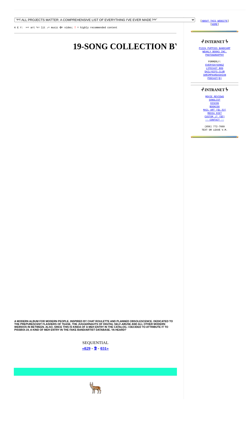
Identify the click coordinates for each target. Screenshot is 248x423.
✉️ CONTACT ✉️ (214, 120)
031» (104, 348)
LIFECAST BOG (214, 68)
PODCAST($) (214, 78)
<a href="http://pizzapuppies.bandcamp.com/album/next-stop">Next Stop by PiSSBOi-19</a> (94, 186)
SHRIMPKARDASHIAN (214, 75)
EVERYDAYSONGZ (214, 65)
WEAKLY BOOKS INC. (214, 52)
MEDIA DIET (214, 113)
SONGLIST (214, 100)
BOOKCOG (215, 106)
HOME (214, 24)
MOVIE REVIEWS (214, 96)
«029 (86, 348)
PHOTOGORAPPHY (214, 55)
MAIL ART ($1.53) (214, 110)
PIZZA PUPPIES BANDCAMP (214, 48)
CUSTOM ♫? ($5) (214, 116)
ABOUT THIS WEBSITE (214, 21)
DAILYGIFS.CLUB (215, 72)
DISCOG (214, 103)
